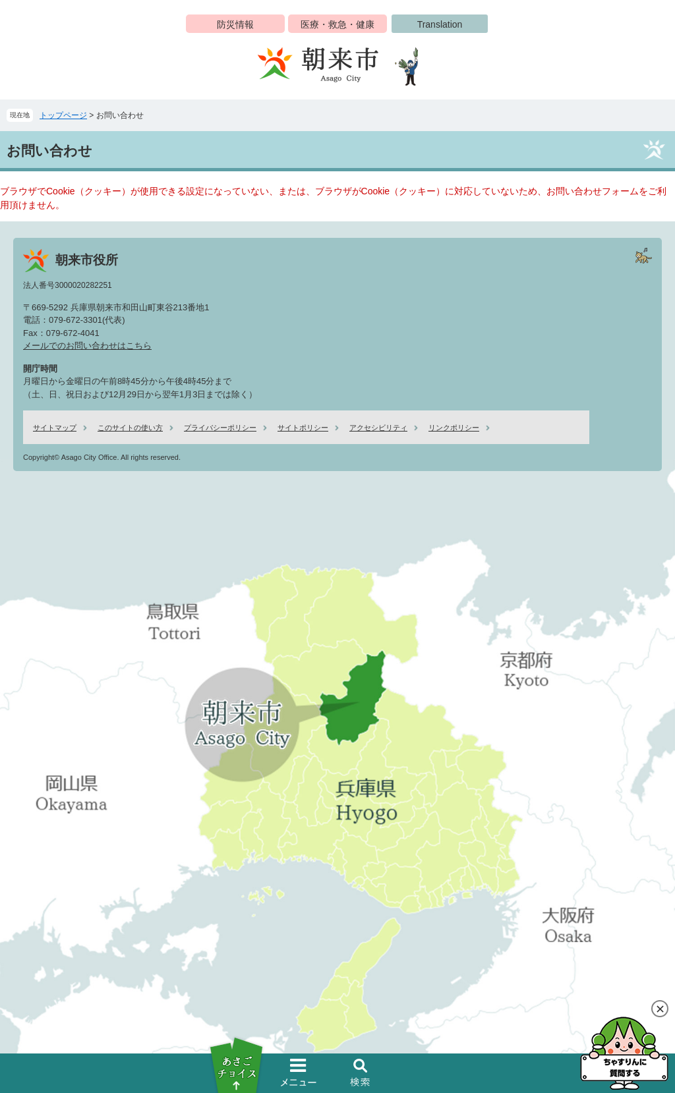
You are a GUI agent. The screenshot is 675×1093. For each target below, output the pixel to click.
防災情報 (235, 24)
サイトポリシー (303, 428)
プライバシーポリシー (220, 428)
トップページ (63, 115)
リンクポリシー (453, 428)
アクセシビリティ (378, 428)
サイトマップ (54, 428)
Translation (440, 24)
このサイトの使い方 (130, 428)
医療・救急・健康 (337, 24)
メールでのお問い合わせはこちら (87, 345)
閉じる (659, 1008)
